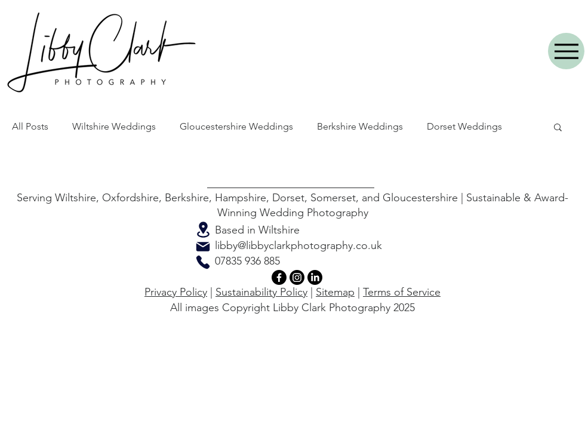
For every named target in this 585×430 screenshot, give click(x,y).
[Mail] (203, 246)
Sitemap (335, 292)
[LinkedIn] (314, 277)
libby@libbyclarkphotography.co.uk (298, 245)
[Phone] (203, 262)
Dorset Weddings (464, 126)
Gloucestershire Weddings (236, 126)
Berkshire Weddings (360, 126)
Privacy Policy (175, 292)
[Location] (203, 229)
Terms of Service (402, 292)
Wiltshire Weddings (114, 126)
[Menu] (566, 51)
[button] (558, 128)
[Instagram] (297, 277)
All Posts (30, 126)
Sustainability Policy (261, 292)
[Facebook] (279, 277)
